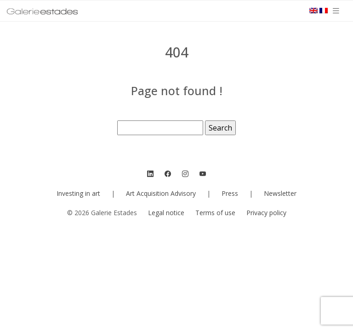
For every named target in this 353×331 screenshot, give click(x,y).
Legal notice (166, 212)
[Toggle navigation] (336, 10)
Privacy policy (266, 212)
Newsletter (280, 193)
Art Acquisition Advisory (161, 193)
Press (230, 193)
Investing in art (78, 193)
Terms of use (215, 212)
